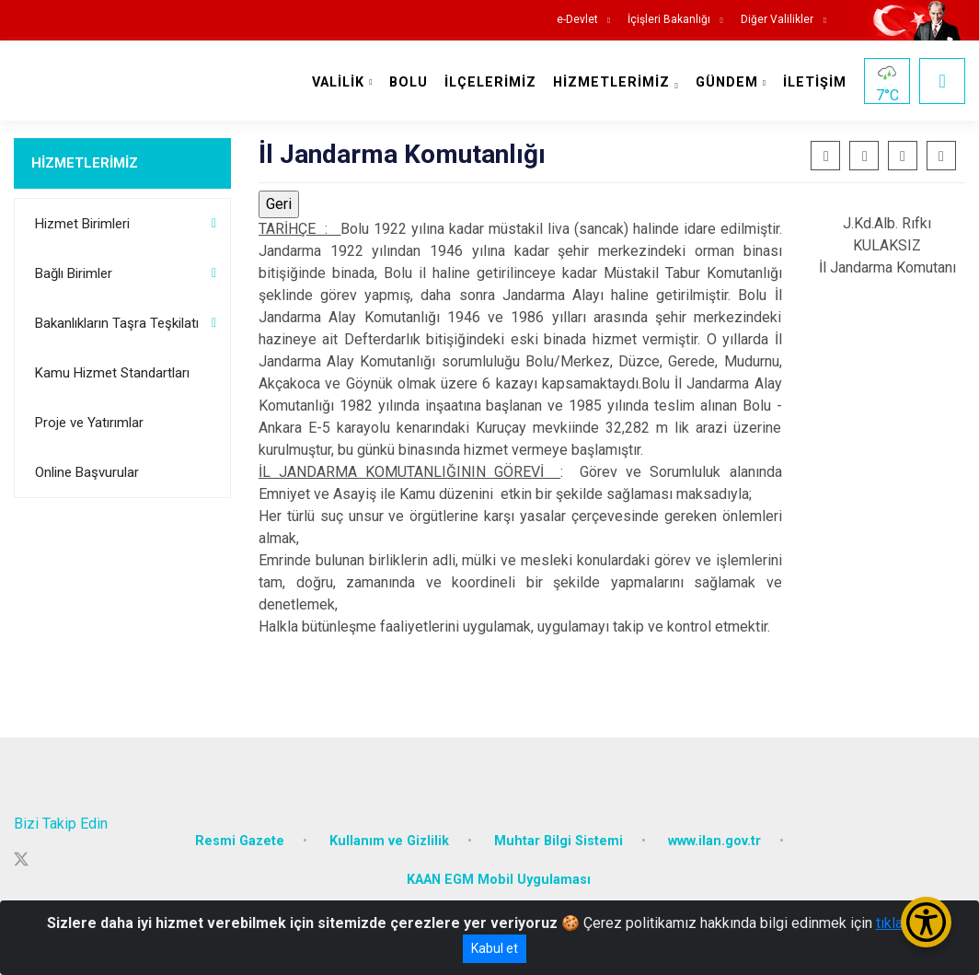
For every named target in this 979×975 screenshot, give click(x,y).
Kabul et (494, 948)
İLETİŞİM (815, 82)
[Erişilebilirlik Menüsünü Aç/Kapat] (926, 922)
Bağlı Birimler (73, 273)
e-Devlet (577, 20)
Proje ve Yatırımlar (89, 422)
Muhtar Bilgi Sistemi (558, 841)
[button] (902, 155)
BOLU (408, 82)
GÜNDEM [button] (727, 82)
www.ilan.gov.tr (714, 841)
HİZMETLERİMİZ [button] (611, 82)
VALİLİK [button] (338, 82)
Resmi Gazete (239, 841)
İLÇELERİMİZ (490, 82)
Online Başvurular (87, 472)
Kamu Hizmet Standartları (112, 373)
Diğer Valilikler (778, 20)
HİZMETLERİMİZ (84, 163)
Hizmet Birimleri (82, 223)
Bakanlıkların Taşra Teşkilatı (117, 323)
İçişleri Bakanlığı (669, 20)
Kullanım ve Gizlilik (389, 841)
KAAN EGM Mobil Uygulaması (499, 880)
